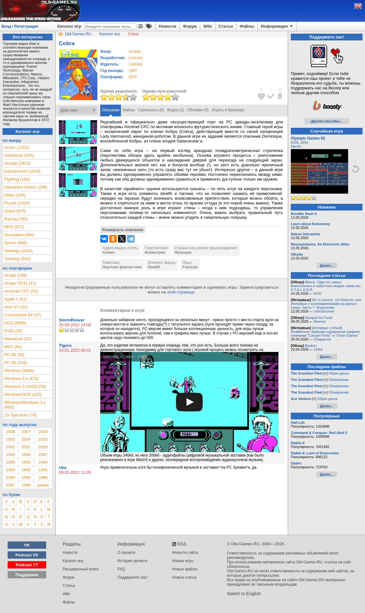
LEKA (318, 349)
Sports (296, 146)
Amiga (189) (15, 275)
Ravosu (320, 321)
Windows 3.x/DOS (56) (25, 386)
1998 (26, 454)
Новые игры (182, 561)
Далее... (326, 265)
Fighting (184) (17, 179)
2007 (26, 431)
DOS (294, 142)
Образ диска (338, 373)
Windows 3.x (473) (21, 378)
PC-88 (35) (14, 354)
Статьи (226, 26)
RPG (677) (14, 226)
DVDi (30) (13, 330)
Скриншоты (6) (151, 110)
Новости (167, 26)
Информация (277, 26)
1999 (10, 454)
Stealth (154, 267)
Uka (63, 467)
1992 (26, 469)
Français (190, 267)
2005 (10, 439)
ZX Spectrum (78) (20, 415)
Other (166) (14, 195)
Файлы (247, 26)
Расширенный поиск (81, 569)
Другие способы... (326, 121)
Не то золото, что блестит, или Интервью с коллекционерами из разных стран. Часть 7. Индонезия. (326, 303)
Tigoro (65, 345)
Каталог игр (69, 26)
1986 (26, 485)
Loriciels (136, 58)
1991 (43, 469)
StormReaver (72, 320)
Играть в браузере (228, 110)
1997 (43, 454)
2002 (10, 446)
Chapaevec (323, 339)
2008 (10, 431)
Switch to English (244, 593)
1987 (133, 70)
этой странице (180, 292)
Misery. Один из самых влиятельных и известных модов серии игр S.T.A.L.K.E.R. (326, 286)
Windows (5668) (19, 370)
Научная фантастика (122, 267)
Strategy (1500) (18, 250)
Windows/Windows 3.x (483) (25, 405)
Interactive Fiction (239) (25, 187)
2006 (43, 431)
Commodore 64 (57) (22, 315)
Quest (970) (15, 211)
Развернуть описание (122, 230)
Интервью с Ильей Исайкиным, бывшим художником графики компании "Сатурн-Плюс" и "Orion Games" (325, 331)
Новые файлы (184, 569)
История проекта (132, 561)
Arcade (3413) (17, 163)
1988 (43, 477)
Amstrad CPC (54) (21, 291)
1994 (43, 462)
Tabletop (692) (17, 258)
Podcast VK (26, 555)
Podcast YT (27, 564)
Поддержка (27, 574)
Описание (110, 110)
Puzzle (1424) (17, 203)
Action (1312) (16, 147)
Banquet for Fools (319, 318)
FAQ (121, 569)
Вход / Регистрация (20, 26)
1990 (10, 477)
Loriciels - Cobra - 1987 (124, 356)
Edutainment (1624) (22, 171)
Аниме (108, 252)
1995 (26, 462)
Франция (182, 252)
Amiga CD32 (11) (20, 283)
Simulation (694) (19, 234)
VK (27, 545)
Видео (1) (175, 110)
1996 (10, 462)
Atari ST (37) (15, 307)
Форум (190, 26)
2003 (43, 439)
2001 (26, 446)
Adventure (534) (19, 155)
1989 (26, 477)
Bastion (311, 346)
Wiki (207, 26)
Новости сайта (185, 552)
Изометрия (154, 252)
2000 (43, 446)
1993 (10, 469)
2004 (26, 439)
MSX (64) (13, 346)
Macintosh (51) (18, 338)
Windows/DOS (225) (23, 394)
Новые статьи (184, 577)
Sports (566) (15, 242)
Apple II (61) (15, 299)
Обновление (338, 380)
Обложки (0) (198, 110)
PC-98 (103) (15, 362)
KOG (317, 293)
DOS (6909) (15, 322)
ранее (43, 485)
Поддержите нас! (132, 577)
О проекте (126, 552)
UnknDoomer (324, 311)
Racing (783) (16, 219)
